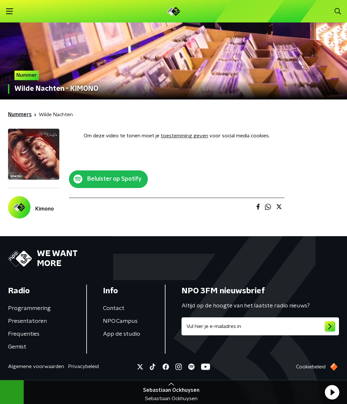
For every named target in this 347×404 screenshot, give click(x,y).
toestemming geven (184, 135)
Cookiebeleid (311, 366)
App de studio (121, 334)
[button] (332, 392)
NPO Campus (120, 321)
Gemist (17, 347)
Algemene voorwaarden (36, 366)
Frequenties (23, 334)
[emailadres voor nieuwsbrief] (260, 326)
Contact (113, 308)
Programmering (29, 308)
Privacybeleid (83, 366)
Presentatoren (27, 321)
